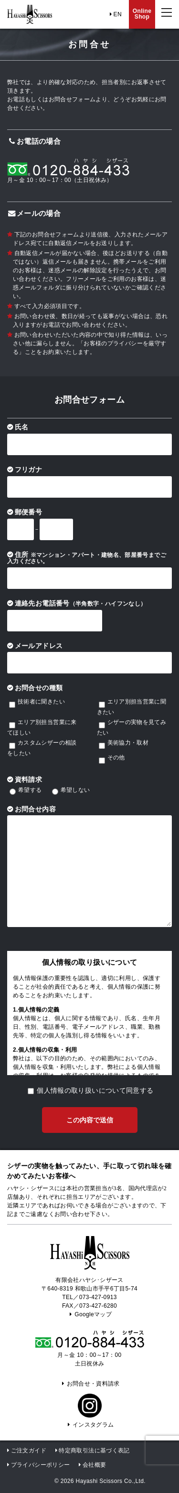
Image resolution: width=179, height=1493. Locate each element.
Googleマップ (89, 1314)
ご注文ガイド (28, 1450)
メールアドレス (39, 646)
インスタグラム (89, 1424)
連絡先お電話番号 (81, 603)
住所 (86, 558)
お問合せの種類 (39, 688)
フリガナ (28, 469)
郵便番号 (28, 512)
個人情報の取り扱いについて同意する (95, 1090)
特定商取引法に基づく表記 (94, 1450)
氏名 (22, 427)
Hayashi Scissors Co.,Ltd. (111, 1481)
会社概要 (94, 1464)
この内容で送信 (89, 1120)
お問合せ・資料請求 (89, 1383)
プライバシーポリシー (40, 1464)
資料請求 (28, 779)
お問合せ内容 (35, 809)
